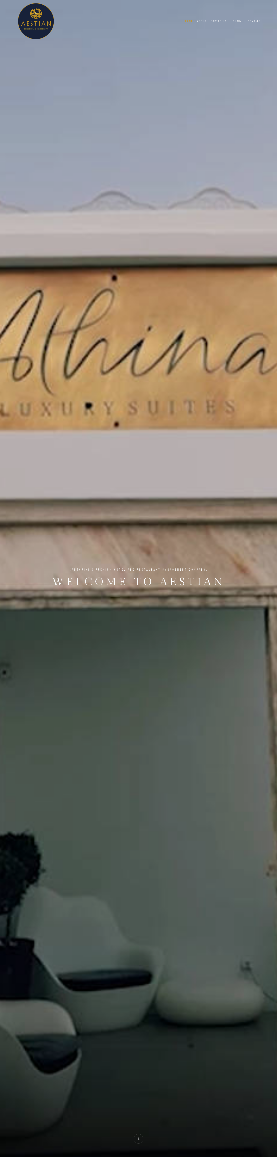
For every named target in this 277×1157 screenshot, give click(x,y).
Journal (237, 21)
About (202, 21)
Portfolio (219, 21)
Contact (254, 21)
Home (189, 21)
